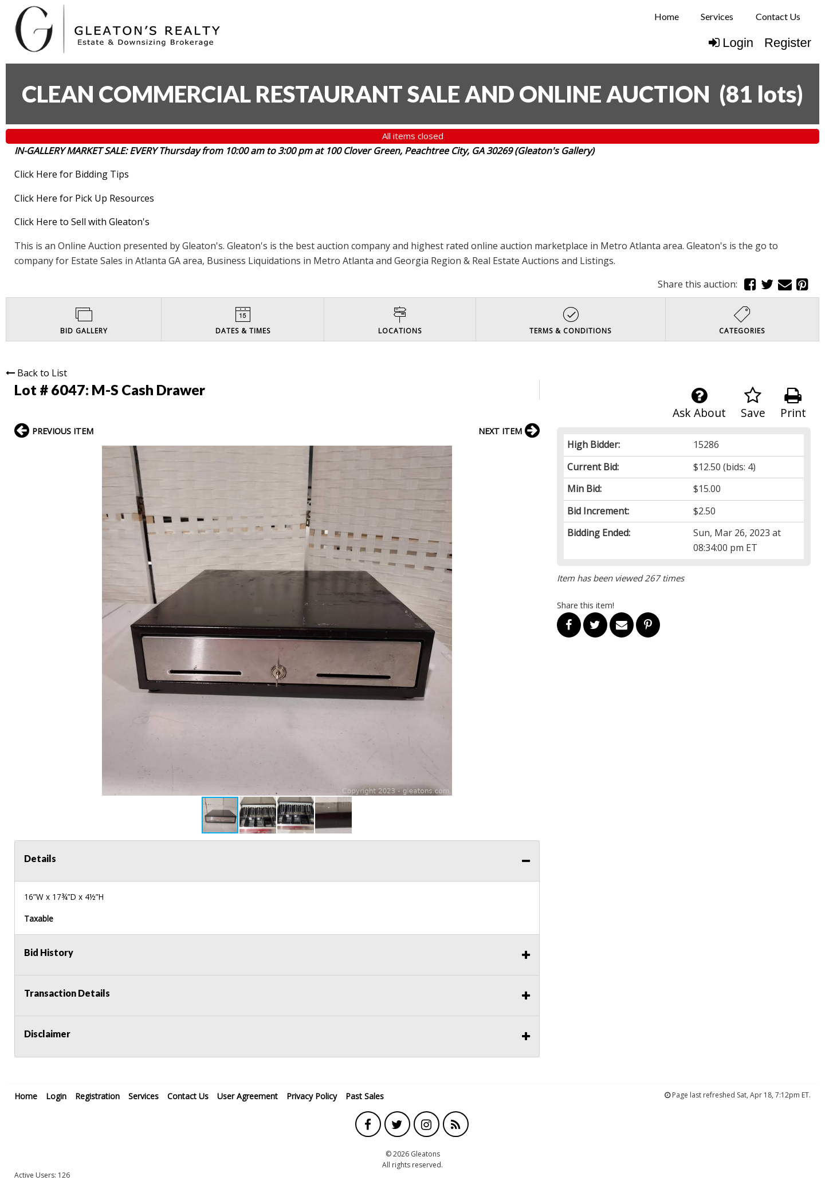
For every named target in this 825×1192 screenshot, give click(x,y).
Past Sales (364, 1096)
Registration (97, 1096)
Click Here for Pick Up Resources (84, 198)
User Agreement (247, 1096)
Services (717, 16)
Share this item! (585, 605)
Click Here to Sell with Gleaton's (82, 221)
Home (666, 16)
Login (731, 43)
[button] (529, 456)
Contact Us (778, 16)
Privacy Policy (311, 1096)
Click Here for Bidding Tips (71, 174)
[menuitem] (666, 16)
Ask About (699, 403)
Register (787, 43)
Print (793, 403)
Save (753, 403)
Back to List (36, 373)
